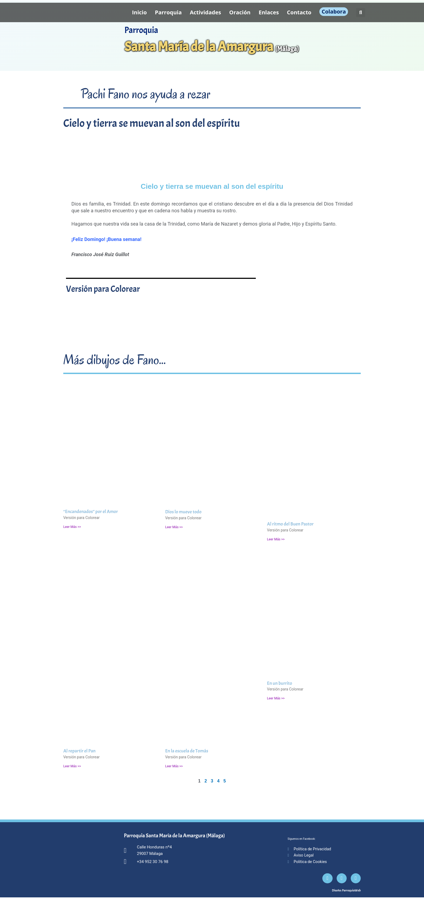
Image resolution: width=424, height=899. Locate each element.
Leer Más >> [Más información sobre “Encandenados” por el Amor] (72, 527)
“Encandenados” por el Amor (90, 511)
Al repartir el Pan (79, 751)
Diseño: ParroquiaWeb (346, 892)
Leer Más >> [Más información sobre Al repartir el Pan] (72, 766)
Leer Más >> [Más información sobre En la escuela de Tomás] (174, 766)
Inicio (139, 12)
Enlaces (269, 12)
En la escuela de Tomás (186, 751)
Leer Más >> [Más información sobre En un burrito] (275, 698)
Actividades (205, 12)
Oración (240, 12)
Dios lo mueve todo (183, 512)
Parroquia (168, 12)
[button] (360, 12)
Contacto (299, 12)
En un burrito (279, 683)
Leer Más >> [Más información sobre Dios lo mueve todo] (174, 527)
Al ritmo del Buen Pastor (290, 524)
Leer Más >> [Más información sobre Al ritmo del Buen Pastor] (275, 539)
